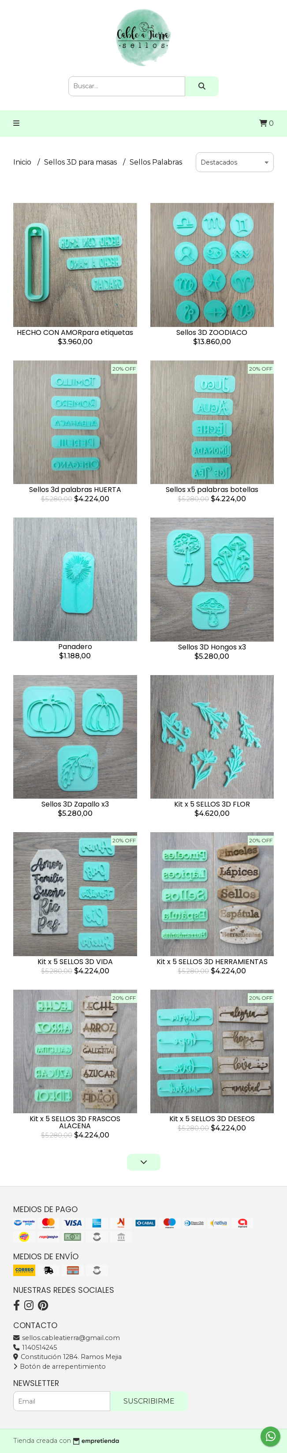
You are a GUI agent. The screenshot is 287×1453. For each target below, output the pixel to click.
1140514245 (35, 1348)
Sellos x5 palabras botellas (212, 489)
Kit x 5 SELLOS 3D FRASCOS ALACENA (75, 1122)
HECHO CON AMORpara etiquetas (75, 332)
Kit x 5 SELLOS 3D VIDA (75, 962)
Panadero (75, 647)
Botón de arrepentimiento (59, 1366)
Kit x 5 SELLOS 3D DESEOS (212, 1119)
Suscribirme (149, 1401)
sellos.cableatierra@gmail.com (66, 1338)
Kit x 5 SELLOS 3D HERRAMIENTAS (212, 962)
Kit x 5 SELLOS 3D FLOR (212, 804)
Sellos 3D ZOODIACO (211, 332)
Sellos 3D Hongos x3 (212, 647)
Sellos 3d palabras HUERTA (75, 489)
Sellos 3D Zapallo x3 (75, 804)
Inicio (23, 162)
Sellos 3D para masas (81, 162)
